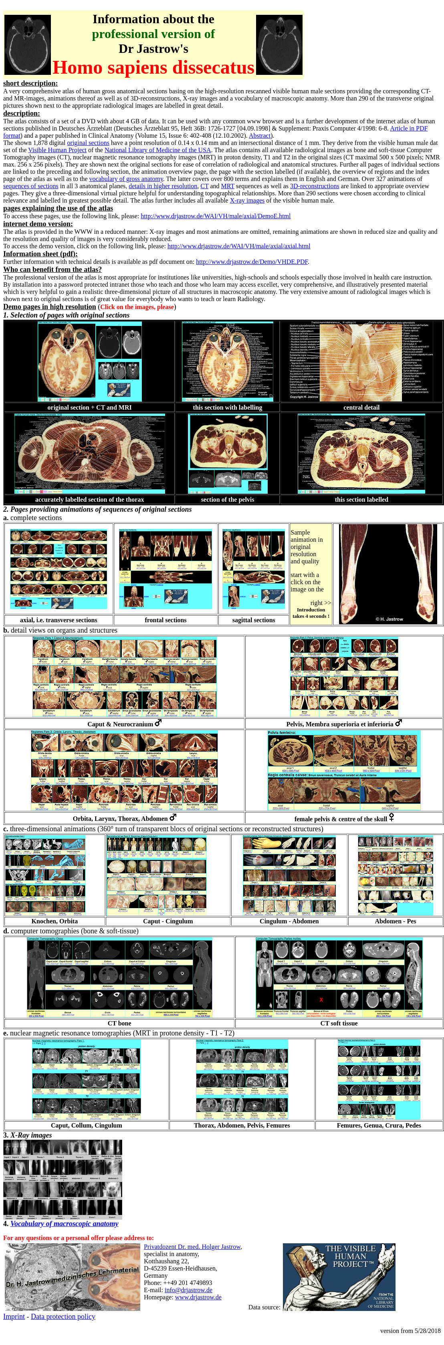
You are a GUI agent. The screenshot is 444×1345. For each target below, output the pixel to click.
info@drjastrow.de (188, 1290)
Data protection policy (63, 1317)
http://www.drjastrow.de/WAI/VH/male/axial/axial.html (239, 246)
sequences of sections (31, 186)
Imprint (14, 1317)
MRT (227, 186)
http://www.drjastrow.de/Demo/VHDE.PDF (252, 261)
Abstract (259, 135)
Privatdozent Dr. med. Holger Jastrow (192, 1246)
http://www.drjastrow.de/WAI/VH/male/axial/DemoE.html (216, 216)
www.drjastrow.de (198, 1297)
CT (204, 186)
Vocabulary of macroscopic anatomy (64, 1224)
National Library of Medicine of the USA (158, 150)
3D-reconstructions (314, 186)
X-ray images (247, 200)
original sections (88, 142)
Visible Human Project (57, 150)
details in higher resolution (163, 186)
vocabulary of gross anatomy (126, 178)
